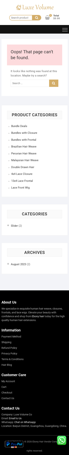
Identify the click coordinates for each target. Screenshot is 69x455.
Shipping (6, 342)
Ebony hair (38, 316)
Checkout (6, 392)
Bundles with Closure (24, 133)
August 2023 (18, 264)
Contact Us (7, 398)
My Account (8, 381)
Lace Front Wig (20, 187)
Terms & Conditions (12, 359)
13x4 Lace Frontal (22, 181)
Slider (14, 225)
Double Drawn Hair (22, 167)
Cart (3, 386)
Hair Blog (6, 364)
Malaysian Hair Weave (24, 160)
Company (56, 441)
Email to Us (15, 418)
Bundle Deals (19, 126)
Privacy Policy (9, 353)
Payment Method (11, 336)
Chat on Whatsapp (25, 422)
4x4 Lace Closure (21, 174)
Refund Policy (9, 347)
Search (36, 17)
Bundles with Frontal (23, 139)
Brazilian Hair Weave (23, 146)
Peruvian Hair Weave (23, 153)
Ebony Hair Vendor (41, 441)
